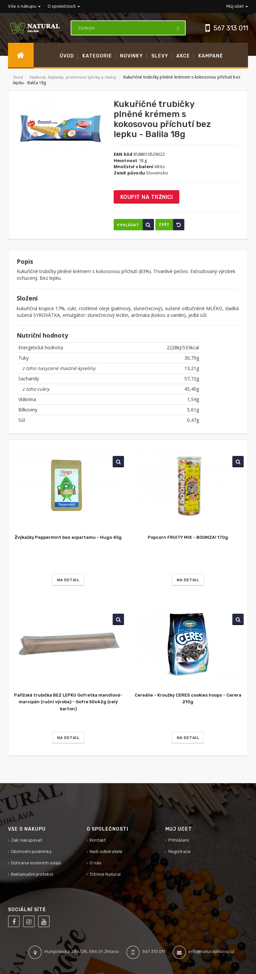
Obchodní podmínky (31, 851)
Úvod (18, 77)
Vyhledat (135, 224)
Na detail (68, 580)
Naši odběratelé (106, 851)
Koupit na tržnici (146, 197)
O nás (95, 862)
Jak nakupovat (26, 840)
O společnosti (64, 6)
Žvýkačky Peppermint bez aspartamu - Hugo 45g (68, 537)
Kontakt (98, 840)
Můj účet (237, 6)
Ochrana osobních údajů (36, 862)
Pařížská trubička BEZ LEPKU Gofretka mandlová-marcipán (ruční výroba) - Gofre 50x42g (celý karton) (68, 702)
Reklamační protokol (32, 874)
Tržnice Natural (105, 874)
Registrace (179, 851)
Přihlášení (178, 840)
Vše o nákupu (24, 6)
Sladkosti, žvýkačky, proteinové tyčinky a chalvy (73, 77)
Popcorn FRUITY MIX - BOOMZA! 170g (188, 537)
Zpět (171, 224)
